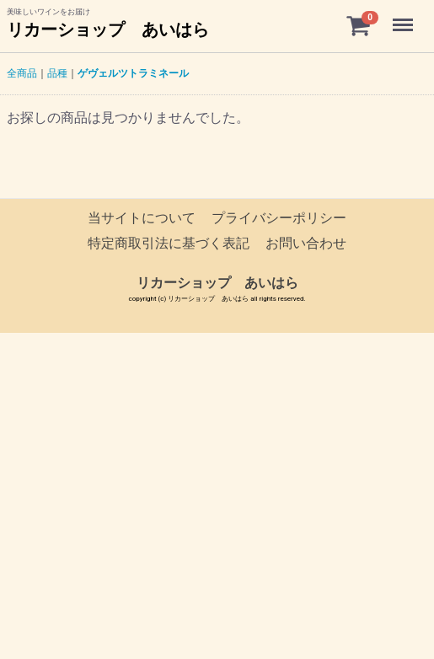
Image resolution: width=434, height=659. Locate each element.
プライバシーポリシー (279, 218)
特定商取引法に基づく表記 (168, 244)
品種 (57, 73)
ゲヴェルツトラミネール (133, 73)
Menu (404, 17)
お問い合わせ (305, 244)
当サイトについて (142, 218)
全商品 (22, 73)
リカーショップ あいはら (108, 29)
